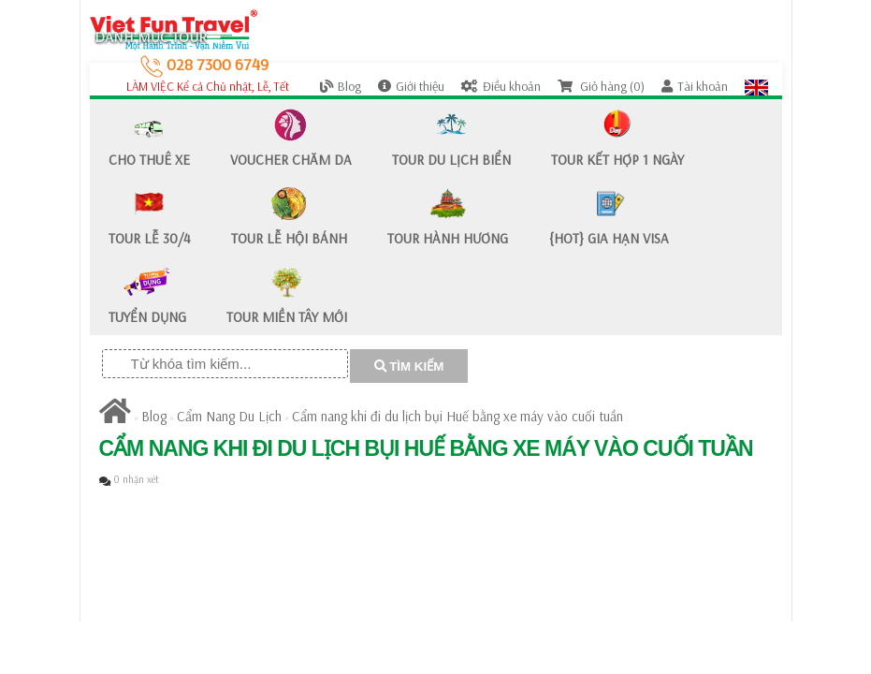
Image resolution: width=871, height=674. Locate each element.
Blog (340, 86)
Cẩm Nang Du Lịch (229, 416)
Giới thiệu (411, 86)
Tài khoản (694, 86)
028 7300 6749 (204, 64)
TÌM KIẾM (409, 366)
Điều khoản (501, 86)
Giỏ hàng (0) (601, 86)
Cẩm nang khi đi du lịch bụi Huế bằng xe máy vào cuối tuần (457, 416)
